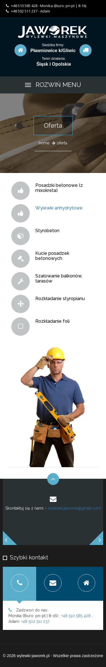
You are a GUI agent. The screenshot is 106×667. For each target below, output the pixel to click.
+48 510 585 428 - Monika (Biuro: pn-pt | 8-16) (46, 5)
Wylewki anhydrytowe (59, 208)
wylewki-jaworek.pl (33, 655)
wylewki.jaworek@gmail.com (74, 508)
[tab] (19, 584)
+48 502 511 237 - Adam (28, 11)
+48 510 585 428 (76, 615)
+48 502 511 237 (35, 621)
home (44, 143)
